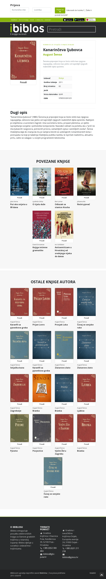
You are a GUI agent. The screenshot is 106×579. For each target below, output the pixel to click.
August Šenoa (52, 54)
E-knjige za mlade (67, 45)
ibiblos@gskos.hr (70, 557)
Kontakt (48, 20)
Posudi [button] (23, 82)
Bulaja (61, 78)
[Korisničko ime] (19, 9)
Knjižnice (14, 20)
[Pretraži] (71, 29)
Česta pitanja (23, 20)
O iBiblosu (39, 20)
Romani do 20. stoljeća (51, 45)
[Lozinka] (42, 9)
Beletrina (43, 573)
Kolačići (93, 573)
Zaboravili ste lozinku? (75, 10)
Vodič (32, 20)
